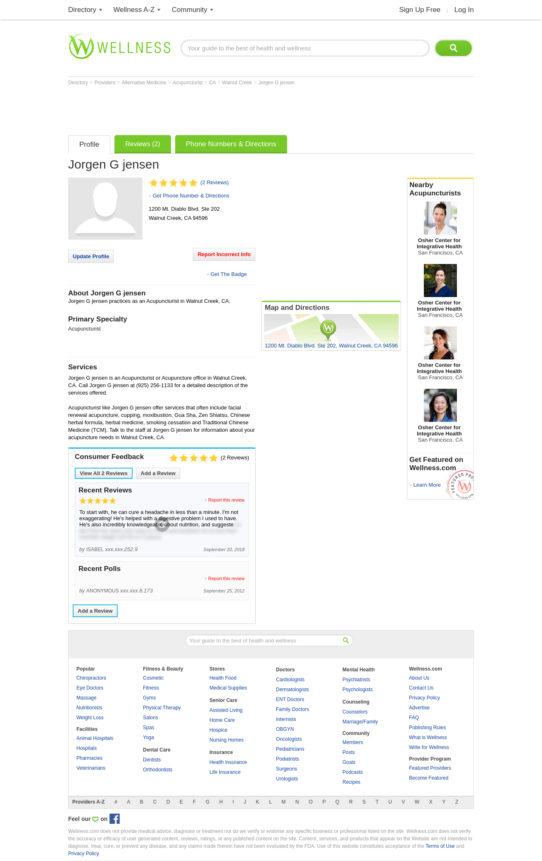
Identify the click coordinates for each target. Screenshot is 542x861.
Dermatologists (292, 689)
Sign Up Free (419, 10)
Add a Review (158, 473)
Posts (348, 752)
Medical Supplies (228, 688)
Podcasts (352, 772)
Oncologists (289, 739)
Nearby (440, 189)
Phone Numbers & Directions (231, 144)
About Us (419, 678)
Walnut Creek (238, 83)
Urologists (287, 779)
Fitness (151, 688)
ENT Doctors (290, 699)
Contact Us (421, 688)
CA (213, 83)
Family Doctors (292, 709)
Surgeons (286, 769)
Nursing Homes (226, 740)
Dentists (152, 760)
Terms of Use (440, 846)
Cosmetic (153, 678)
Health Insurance (228, 762)
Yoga (148, 737)
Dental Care (157, 750)
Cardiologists (290, 680)
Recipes (351, 782)
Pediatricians (290, 749)
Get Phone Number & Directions (190, 196)
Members (352, 742)
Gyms (149, 698)
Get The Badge (228, 274)
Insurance (221, 752)
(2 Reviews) (214, 182)
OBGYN (285, 729)
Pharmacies (89, 758)
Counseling (355, 702)
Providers (105, 83)
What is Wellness (428, 737)
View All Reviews (104, 473)
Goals (348, 762)
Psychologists (357, 689)
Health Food (222, 678)
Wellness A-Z (134, 10)
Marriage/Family (360, 722)
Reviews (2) (142, 143)
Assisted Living (225, 710)
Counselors (355, 712)
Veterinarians (90, 768)
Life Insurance (224, 772)
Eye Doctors (89, 688)
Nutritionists (89, 708)
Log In (464, 10)
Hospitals (86, 748)
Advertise (419, 708)
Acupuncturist (188, 83)
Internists (286, 719)
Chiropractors (91, 678)
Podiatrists (287, 759)
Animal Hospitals (94, 738)
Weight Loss (90, 718)
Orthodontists (157, 770)
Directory (82, 10)
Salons (150, 718)
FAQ (414, 718)
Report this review (226, 499)
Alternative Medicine (145, 83)
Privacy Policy (424, 698)
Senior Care (223, 700)
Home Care (222, 720)
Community (189, 10)
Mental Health (358, 670)
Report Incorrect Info (224, 254)
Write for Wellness (429, 747)
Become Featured (428, 778)
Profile (89, 144)
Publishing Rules (427, 727)
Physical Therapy (162, 708)
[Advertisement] (218, 108)
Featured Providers (430, 768)
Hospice (218, 730)
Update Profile (91, 256)
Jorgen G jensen (276, 83)
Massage (86, 698)
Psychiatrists (356, 680)
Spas (148, 727)
